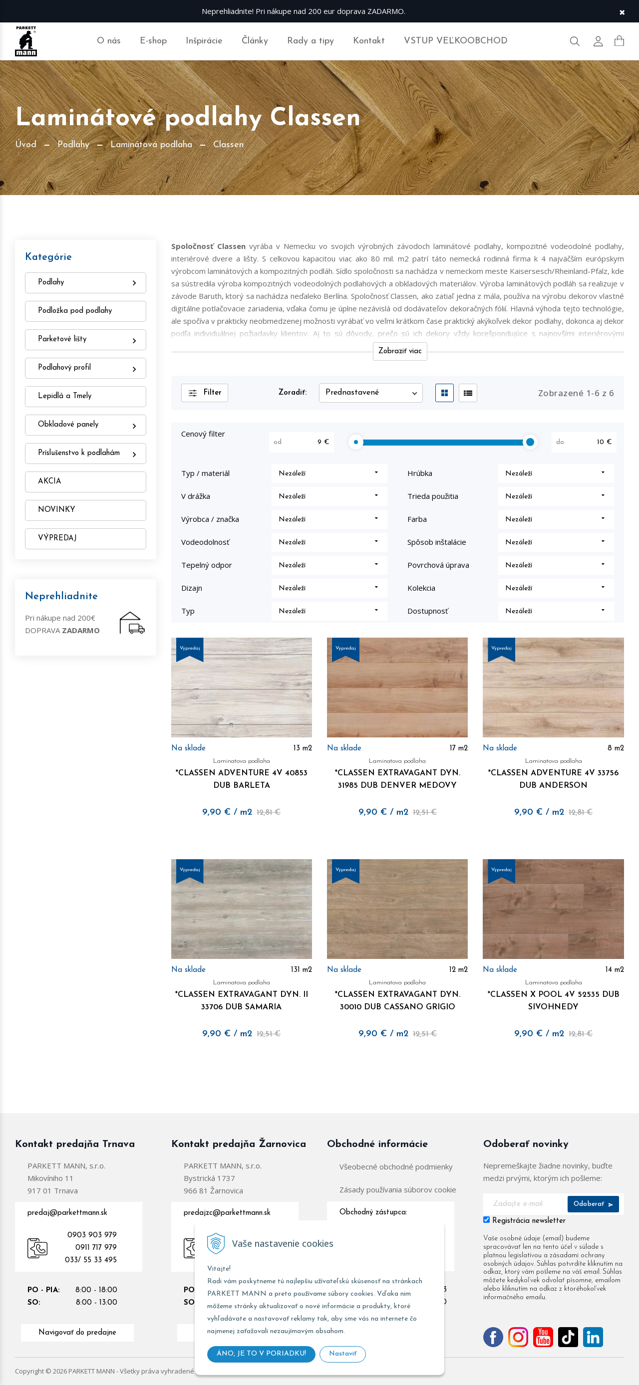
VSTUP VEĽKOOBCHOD (456, 41)
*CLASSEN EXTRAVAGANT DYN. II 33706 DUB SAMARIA (241, 993)
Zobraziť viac (400, 351)
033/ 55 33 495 (91, 1260)
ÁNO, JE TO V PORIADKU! (261, 1354)
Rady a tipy (310, 41)
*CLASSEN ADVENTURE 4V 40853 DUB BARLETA (241, 772)
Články (255, 41)
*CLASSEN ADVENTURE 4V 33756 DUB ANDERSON (553, 772)
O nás (109, 41)
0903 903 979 (92, 1235)
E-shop (153, 41)
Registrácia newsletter (529, 1221)
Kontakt (369, 41)
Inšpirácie (204, 41)
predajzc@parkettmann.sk (227, 1213)
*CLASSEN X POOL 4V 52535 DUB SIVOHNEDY (553, 993)
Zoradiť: (293, 393)
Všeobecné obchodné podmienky (396, 1166)
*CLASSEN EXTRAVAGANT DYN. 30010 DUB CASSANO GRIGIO (397, 993)
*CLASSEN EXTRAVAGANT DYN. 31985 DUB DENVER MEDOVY (397, 772)
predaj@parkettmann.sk (67, 1213)
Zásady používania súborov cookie (397, 1189)
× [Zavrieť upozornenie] (622, 11)
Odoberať (593, 1204)
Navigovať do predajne (77, 1333)
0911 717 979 (96, 1248)
